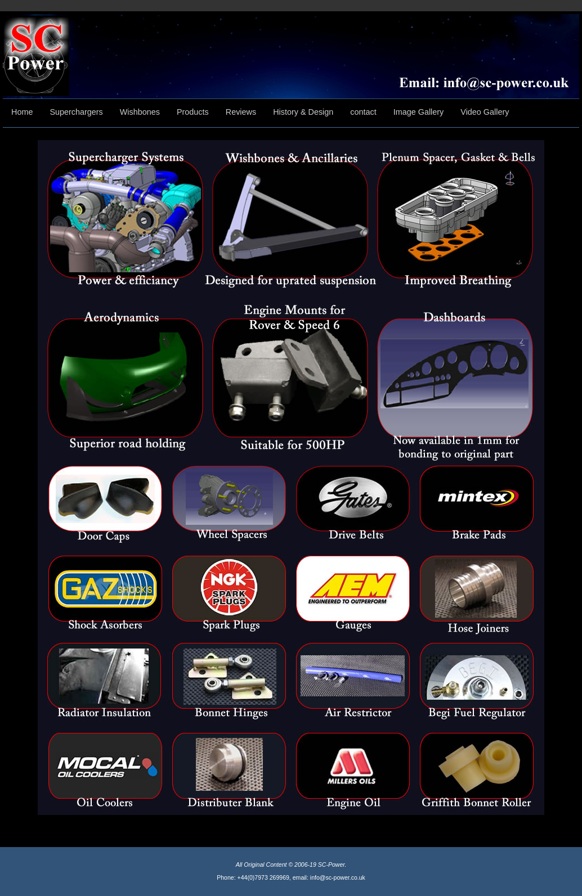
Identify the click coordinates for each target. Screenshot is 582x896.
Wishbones (140, 111)
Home (22, 111)
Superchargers (76, 111)
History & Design (303, 111)
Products (193, 111)
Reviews (241, 111)
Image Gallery (418, 111)
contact (363, 111)
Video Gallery (484, 111)
